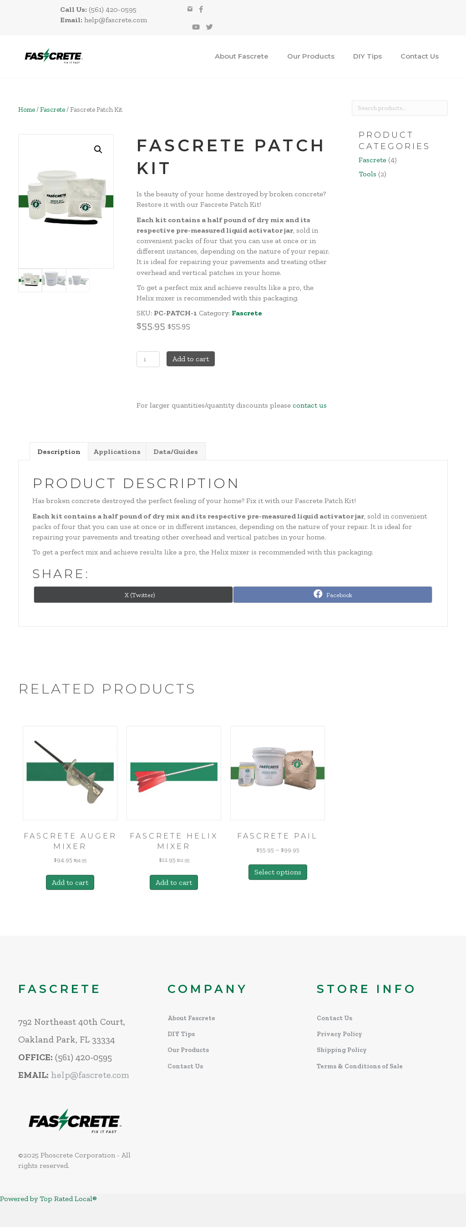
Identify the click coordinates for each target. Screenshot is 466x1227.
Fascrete (52, 109)
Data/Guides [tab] (175, 451)
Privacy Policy (339, 1034)
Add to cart (190, 358)
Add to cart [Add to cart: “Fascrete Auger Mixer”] (70, 929)
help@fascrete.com (90, 1074)
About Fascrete (241, 56)
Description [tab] (59, 451)
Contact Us (419, 56)
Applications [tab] (117, 451)
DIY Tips (367, 56)
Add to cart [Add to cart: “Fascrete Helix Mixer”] (174, 929)
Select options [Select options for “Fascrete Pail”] (277, 919)
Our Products (310, 56)
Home (26, 109)
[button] (98, 149)
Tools (367, 174)
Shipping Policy (342, 1050)
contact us (310, 405)
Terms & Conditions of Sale (360, 1066)
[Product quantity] (148, 359)
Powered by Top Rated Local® (48, 1198)
